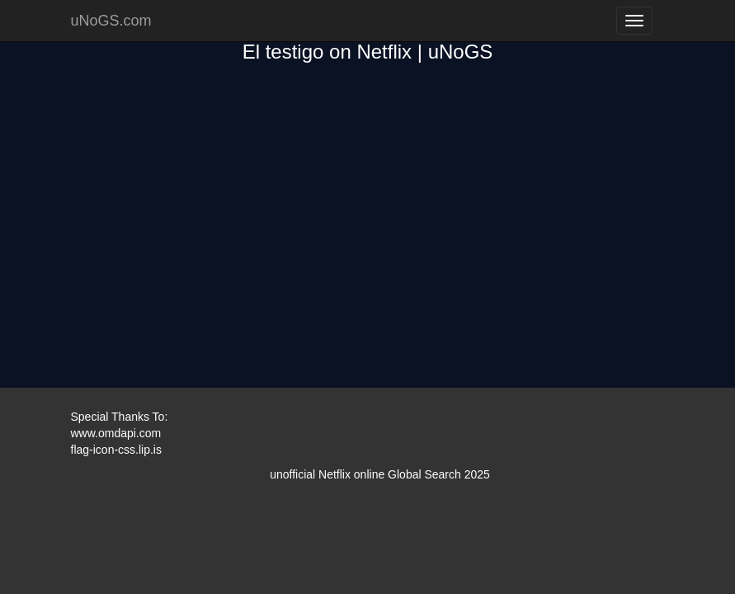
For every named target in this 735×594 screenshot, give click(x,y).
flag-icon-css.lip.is (116, 449)
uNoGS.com (111, 20)
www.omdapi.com (116, 433)
